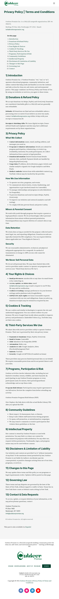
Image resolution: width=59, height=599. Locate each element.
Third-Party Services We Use (19, 51)
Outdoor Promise (26, 581)
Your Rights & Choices (17, 46)
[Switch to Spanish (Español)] (20, 566)
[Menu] (54, 3)
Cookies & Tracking (16, 49)
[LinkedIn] (32, 590)
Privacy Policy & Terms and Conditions (38, 582)
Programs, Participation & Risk (20, 54)
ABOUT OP (30, 566)
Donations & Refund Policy (18, 41)
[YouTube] (38, 590)
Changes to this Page (16, 64)
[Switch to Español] (28, 527)
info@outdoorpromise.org (15, 29)
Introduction (13, 39)
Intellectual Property (16, 59)
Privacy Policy (14, 44)
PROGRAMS (37, 566)
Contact (12, 69)
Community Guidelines (17, 56)
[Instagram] (26, 590)
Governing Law (14, 66)
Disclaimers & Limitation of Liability (22, 61)
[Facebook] (21, 590)
